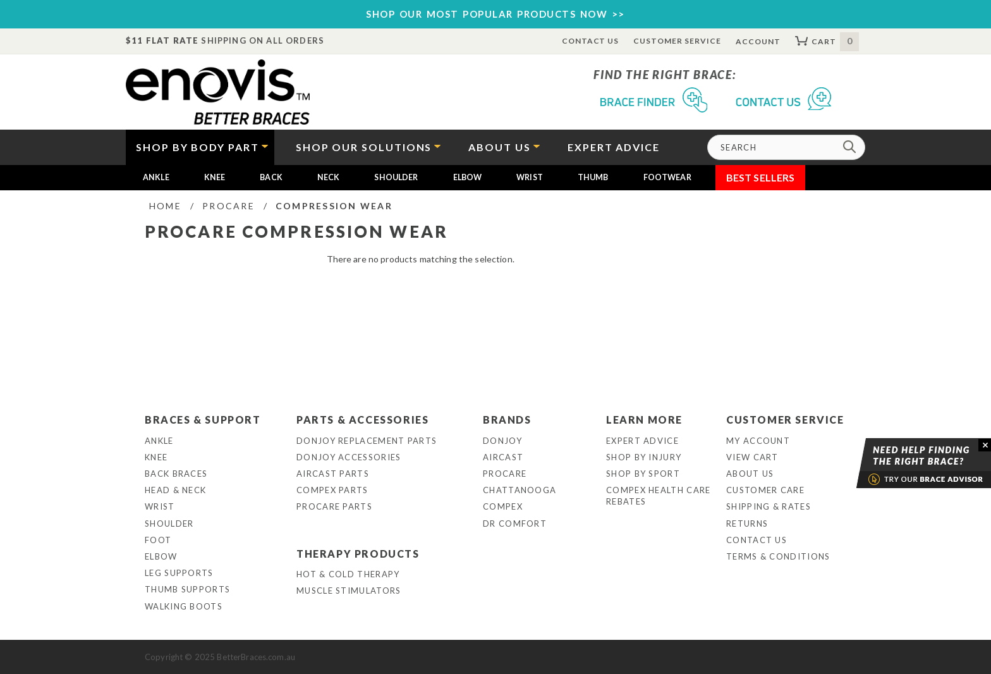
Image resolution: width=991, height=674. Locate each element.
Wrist (529, 177)
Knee (215, 177)
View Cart (752, 457)
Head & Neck (175, 490)
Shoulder (396, 177)
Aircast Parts (332, 474)
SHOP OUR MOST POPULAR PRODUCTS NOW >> (495, 14)
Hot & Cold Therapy (347, 574)
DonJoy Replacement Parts (366, 441)
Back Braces (176, 474)
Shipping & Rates (768, 506)
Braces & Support (203, 420)
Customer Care (765, 490)
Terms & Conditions (778, 556)
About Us (750, 474)
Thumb (593, 177)
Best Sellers (760, 177)
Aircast (503, 457)
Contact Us (590, 41)
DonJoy (502, 441)
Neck (328, 177)
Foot (158, 540)
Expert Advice (642, 441)
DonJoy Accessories (348, 457)
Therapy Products (358, 554)
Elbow (467, 177)
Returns (747, 523)
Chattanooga (519, 490)
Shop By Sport (643, 474)
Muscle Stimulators (348, 590)
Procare (504, 474)
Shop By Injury (643, 457)
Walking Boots (183, 606)
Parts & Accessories (362, 420)
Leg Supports (179, 573)
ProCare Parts (334, 506)
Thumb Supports (187, 589)
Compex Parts (332, 490)
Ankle (156, 177)
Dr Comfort (515, 523)
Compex (503, 506)
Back (271, 177)
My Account (758, 441)
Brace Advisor (907, 463)
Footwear (667, 177)
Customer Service (676, 41)
